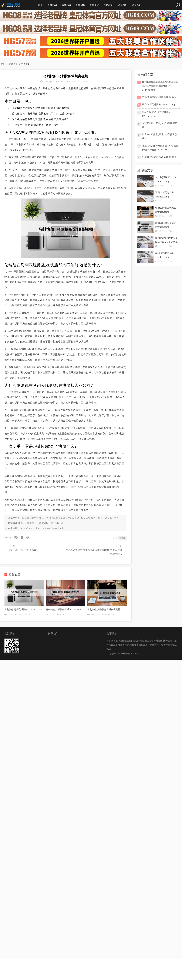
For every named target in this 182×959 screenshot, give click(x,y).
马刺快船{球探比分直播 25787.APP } (64, 609)
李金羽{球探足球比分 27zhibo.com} (159, 156)
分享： (8, 537)
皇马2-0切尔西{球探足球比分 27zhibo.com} (156, 114)
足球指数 (80, 5)
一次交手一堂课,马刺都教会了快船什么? (35, 125)
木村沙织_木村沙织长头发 (23, 550)
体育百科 (122, 5)
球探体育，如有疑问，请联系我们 (45, 523)
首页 (40, 5)
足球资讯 (94, 5)
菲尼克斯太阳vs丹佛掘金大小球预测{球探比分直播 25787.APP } (160, 147)
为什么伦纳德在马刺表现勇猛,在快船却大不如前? (40, 119)
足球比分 (52, 5)
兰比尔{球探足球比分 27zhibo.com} (159, 97)
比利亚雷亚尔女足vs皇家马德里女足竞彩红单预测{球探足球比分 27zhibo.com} (160, 85)
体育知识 (136, 5)
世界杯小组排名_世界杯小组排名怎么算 (159, 136)
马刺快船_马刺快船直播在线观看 (103, 609)
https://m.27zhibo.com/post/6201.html (41, 528)
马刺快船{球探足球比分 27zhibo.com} (23, 609)
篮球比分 (66, 5)
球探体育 (93, 517)
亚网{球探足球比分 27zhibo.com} (158, 104)
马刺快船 (122, 538)
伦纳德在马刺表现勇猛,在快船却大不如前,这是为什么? (43, 113)
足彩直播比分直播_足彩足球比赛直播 (159, 125)
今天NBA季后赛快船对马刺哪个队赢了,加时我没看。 (42, 108)
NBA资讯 (108, 5)
